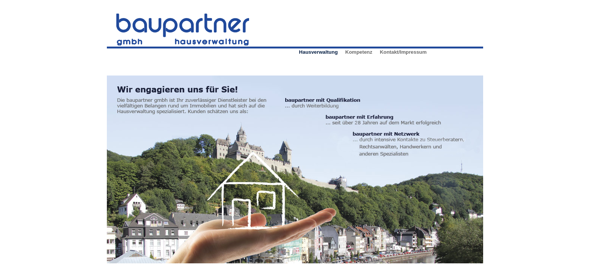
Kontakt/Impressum (403, 52)
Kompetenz (359, 52)
